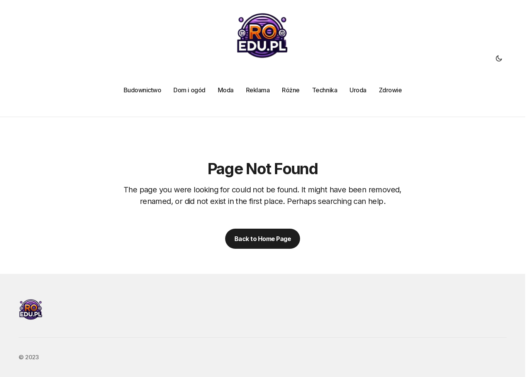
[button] (499, 58)
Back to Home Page (262, 239)
